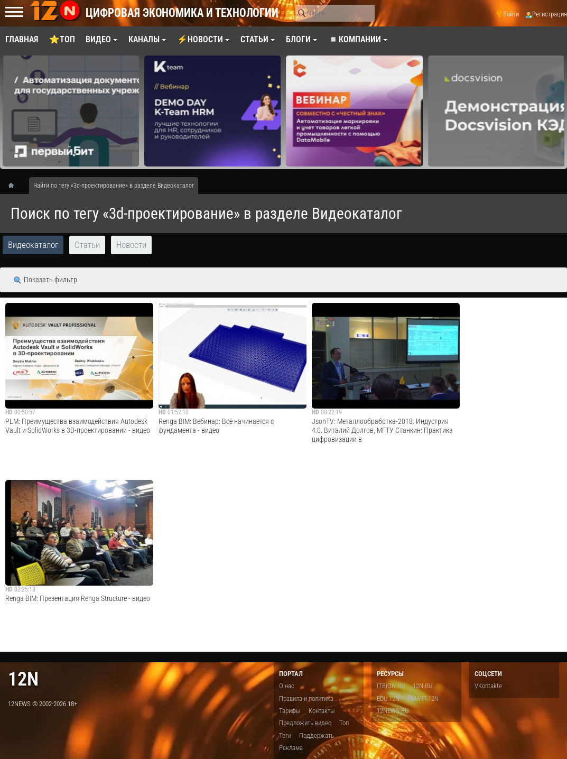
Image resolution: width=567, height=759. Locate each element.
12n (23, 679)
